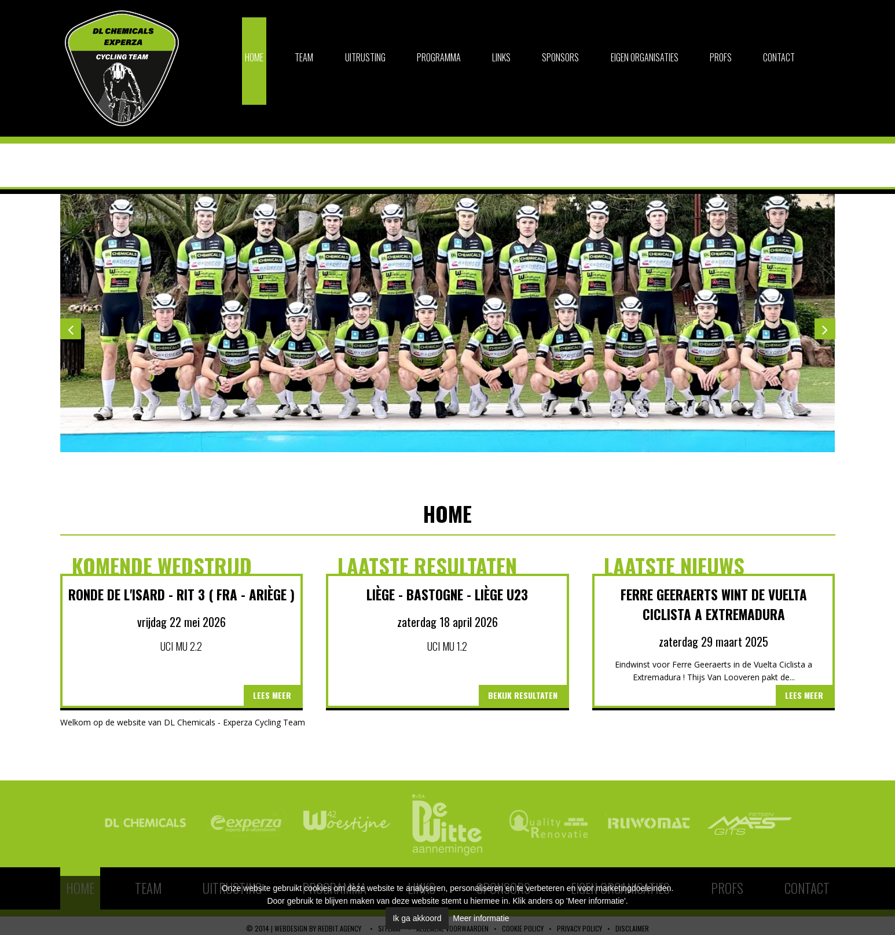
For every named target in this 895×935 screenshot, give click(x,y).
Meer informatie (481, 918)
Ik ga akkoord (417, 918)
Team (304, 57)
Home (254, 57)
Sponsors (560, 57)
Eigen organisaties (644, 57)
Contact (779, 57)
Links (501, 57)
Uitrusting (365, 57)
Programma (439, 57)
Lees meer (272, 695)
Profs (721, 57)
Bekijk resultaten (522, 695)
